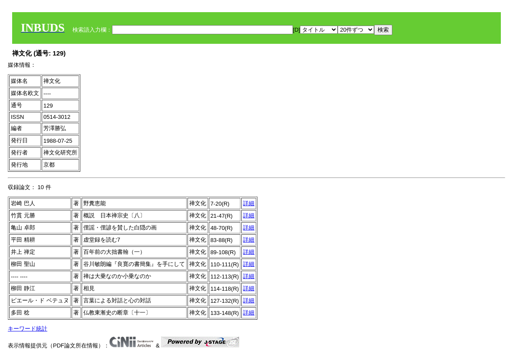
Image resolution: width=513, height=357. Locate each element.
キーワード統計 (27, 328)
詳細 (248, 203)
